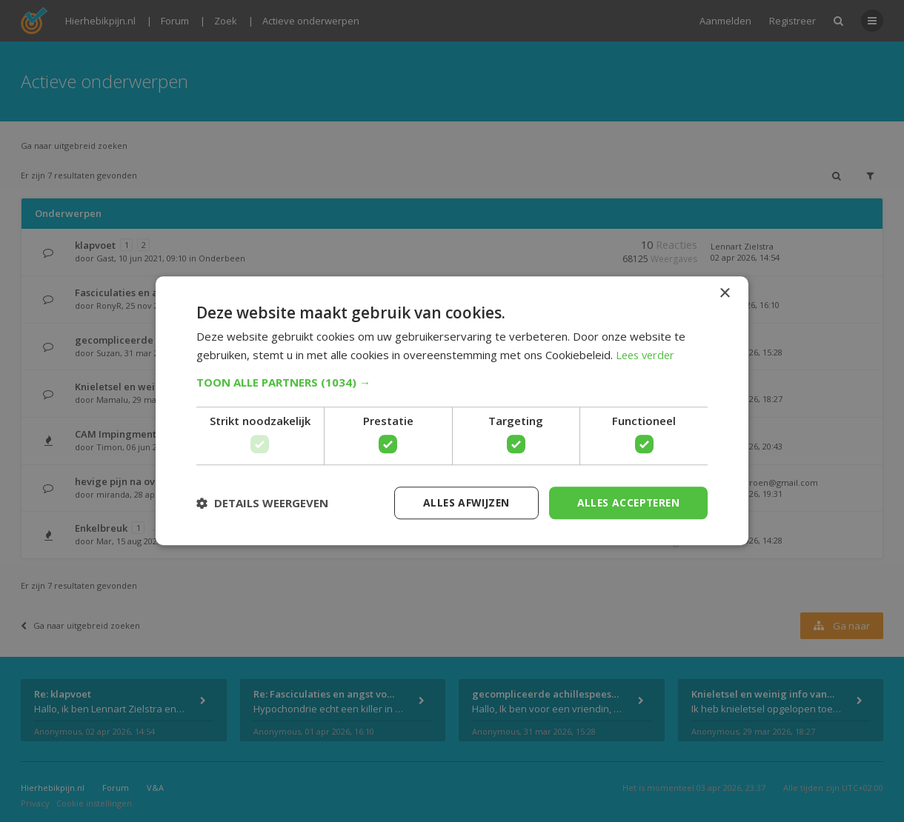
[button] (452, 382)
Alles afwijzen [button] (461, 502)
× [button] (724, 293)
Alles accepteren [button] (626, 502)
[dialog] (452, 411)
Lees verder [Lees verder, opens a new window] (647, 354)
